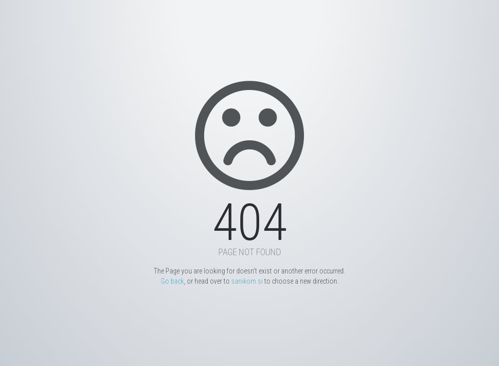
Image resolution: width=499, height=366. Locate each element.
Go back (172, 281)
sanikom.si (247, 281)
